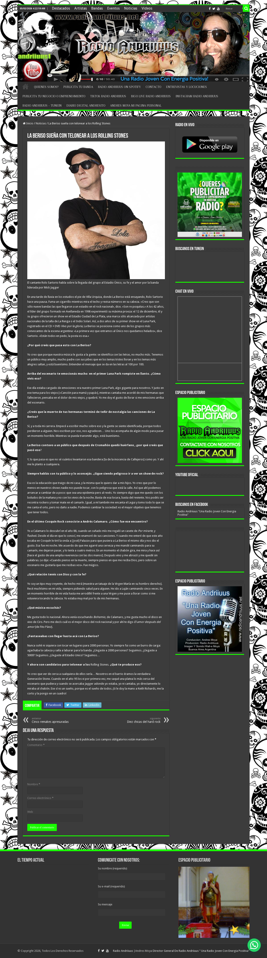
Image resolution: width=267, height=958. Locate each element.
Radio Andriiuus (123, 950)
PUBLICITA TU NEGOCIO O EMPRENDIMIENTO (53, 96)
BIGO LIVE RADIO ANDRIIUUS (151, 96)
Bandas (97, 8)
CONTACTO (153, 87)
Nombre (33, 784)
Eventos (113, 8)
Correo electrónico (40, 798)
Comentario (36, 745)
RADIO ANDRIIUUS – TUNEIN (41, 105)
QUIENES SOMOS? (46, 87)
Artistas (80, 8)
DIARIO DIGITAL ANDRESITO (85, 105)
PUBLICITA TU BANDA (78, 87)
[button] (254, 945)
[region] (210, 430)
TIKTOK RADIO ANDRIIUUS (108, 96)
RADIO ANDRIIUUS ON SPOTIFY (119, 87)
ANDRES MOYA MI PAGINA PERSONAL (135, 105)
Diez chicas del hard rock (137, 720)
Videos (147, 8)
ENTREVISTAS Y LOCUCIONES (186, 87)
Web (30, 811)
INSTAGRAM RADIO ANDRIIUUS (197, 96)
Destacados (61, 8)
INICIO (25, 86)
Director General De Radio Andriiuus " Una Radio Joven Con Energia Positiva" (201, 950)
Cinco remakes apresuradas (54, 720)
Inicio (28, 123)
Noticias (130, 8)
